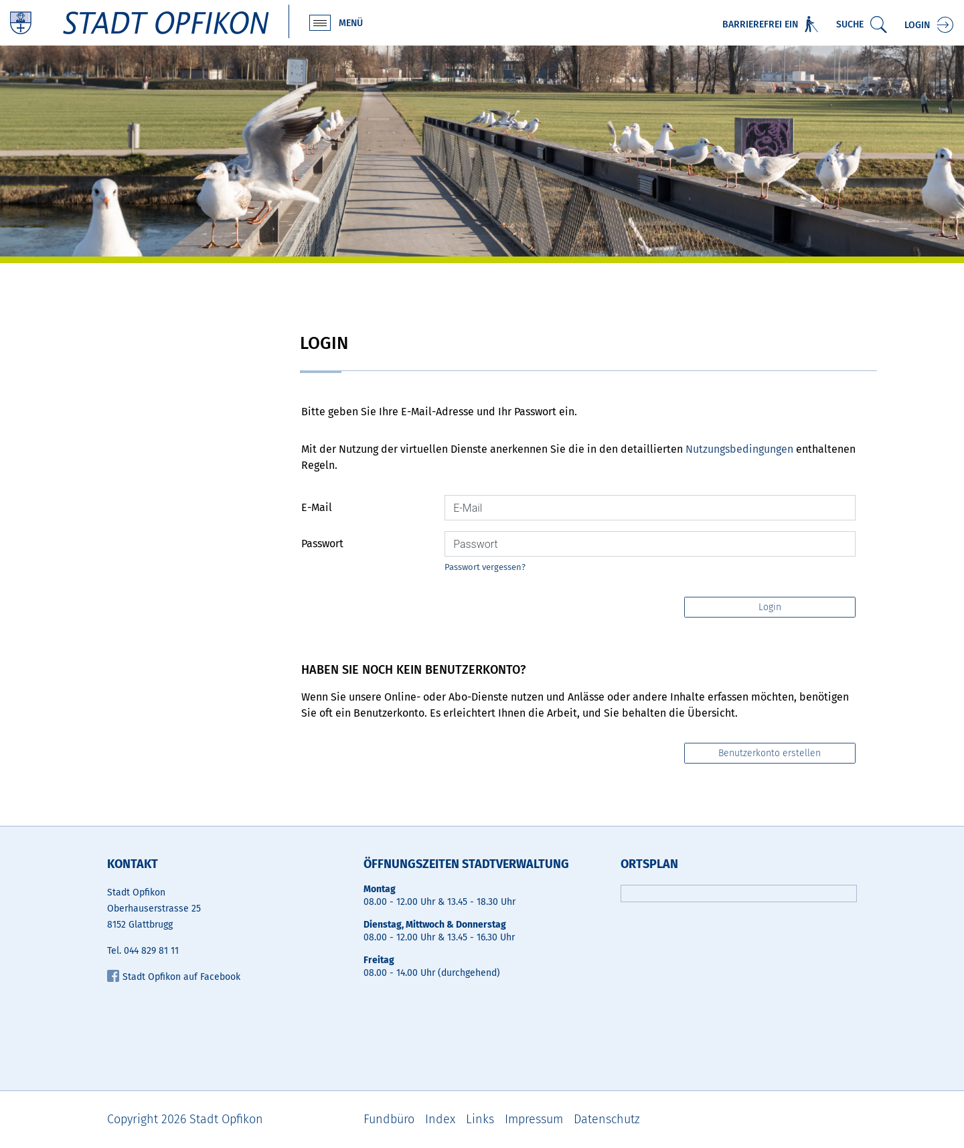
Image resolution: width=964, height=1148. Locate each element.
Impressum (534, 1119)
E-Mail (316, 507)
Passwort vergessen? (485, 567)
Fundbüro (389, 1119)
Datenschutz (607, 1119)
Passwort (322, 543)
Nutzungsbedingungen (739, 449)
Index (440, 1119)
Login (917, 25)
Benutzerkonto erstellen (769, 753)
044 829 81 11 (151, 950)
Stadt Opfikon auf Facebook (173, 977)
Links (480, 1119)
